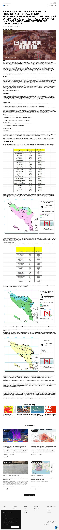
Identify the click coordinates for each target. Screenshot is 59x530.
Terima (15, 527)
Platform (4, 508)
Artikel (35, 510)
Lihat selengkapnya (6, 524)
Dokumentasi (49, 510)
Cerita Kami (14, 508)
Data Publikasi (36, 508)
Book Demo (51, 5)
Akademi (25, 508)
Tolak (7, 527)
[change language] (51, 3)
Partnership (25, 512)
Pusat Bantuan (49, 508)
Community (25, 510)
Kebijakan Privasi (49, 512)
